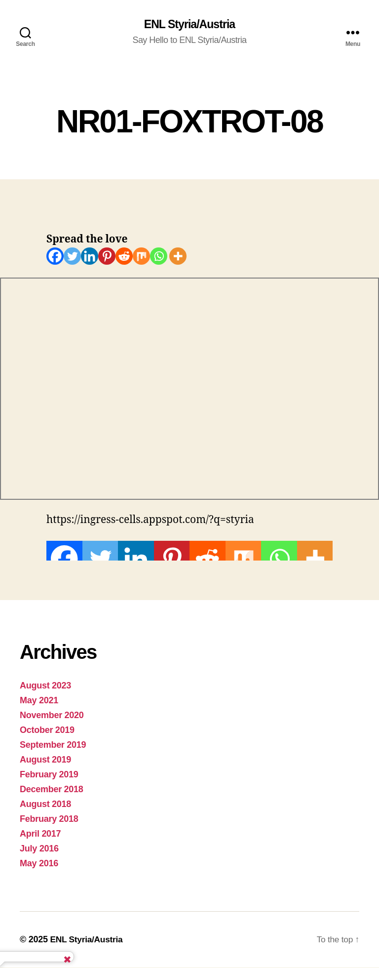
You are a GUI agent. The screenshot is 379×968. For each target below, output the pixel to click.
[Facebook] (55, 256)
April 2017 (40, 834)
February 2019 (49, 775)
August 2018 (45, 804)
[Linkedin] (89, 256)
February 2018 (49, 819)
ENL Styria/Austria (189, 25)
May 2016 (39, 864)
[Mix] (141, 256)
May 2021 (39, 701)
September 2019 (53, 745)
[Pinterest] (106, 256)
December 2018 (51, 790)
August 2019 (45, 760)
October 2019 (47, 730)
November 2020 (52, 716)
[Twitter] (72, 256)
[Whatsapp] (158, 256)
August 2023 (45, 686)
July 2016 (39, 849)
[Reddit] (124, 256)
